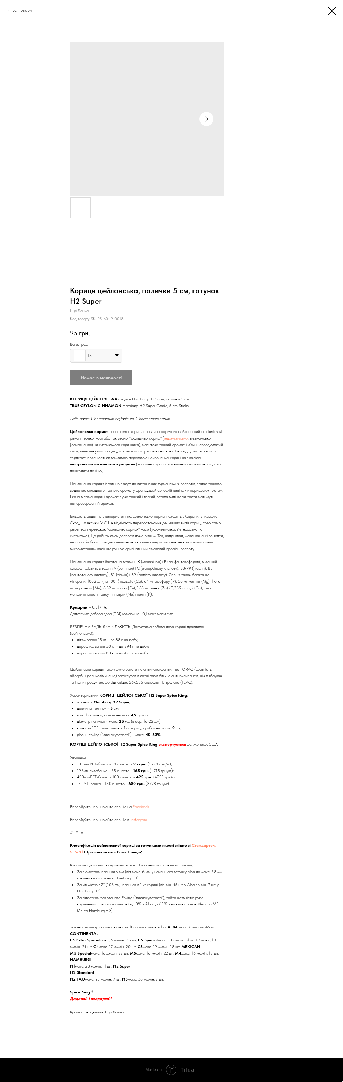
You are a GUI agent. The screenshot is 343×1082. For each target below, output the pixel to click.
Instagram (138, 819)
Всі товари (22, 10)
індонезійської (176, 438)
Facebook (141, 806)
